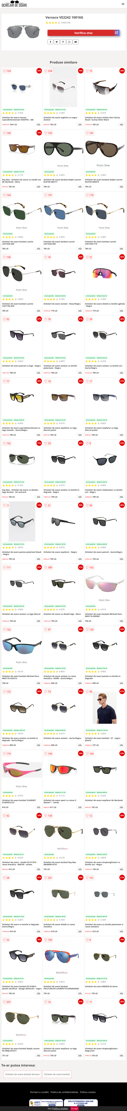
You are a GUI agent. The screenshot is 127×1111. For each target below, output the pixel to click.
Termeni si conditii (39, 1092)
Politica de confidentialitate (64, 1092)
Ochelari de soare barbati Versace (22, 1074)
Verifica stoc (96, 33)
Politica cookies (88, 1092)
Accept (74, 1108)
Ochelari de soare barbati (57, 1074)
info (38, 124)
